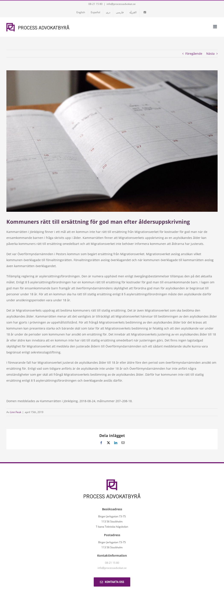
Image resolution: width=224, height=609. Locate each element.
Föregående (193, 53)
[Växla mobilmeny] (215, 26)
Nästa (210, 53)
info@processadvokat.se (121, 4)
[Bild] (112, 141)
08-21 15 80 (95, 4)
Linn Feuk (15, 412)
